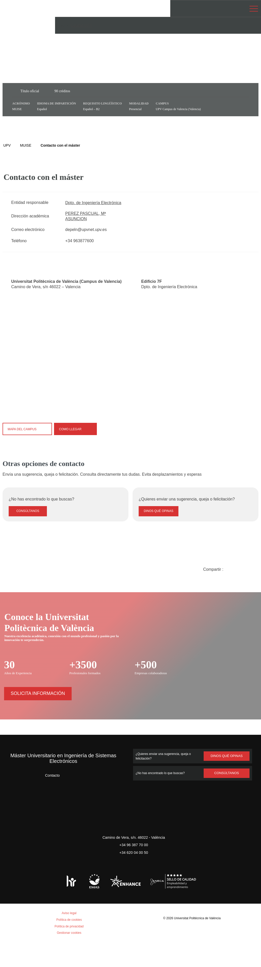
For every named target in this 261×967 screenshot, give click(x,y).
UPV (6, 145)
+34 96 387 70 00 (133, 869)
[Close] (152, 328)
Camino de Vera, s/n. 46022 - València (134, 862)
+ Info (239, 954)
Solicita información (38, 718)
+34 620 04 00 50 (133, 877)
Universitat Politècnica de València (198, 943)
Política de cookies (32, 900)
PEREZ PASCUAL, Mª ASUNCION (85, 216)
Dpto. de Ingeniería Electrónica (95, 202)
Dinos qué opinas (158, 536)
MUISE (25, 145)
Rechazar (53, 948)
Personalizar (85, 948)
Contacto (48, 800)
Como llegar (76, 429)
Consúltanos (28, 536)
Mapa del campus (27, 429)
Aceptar (25, 948)
